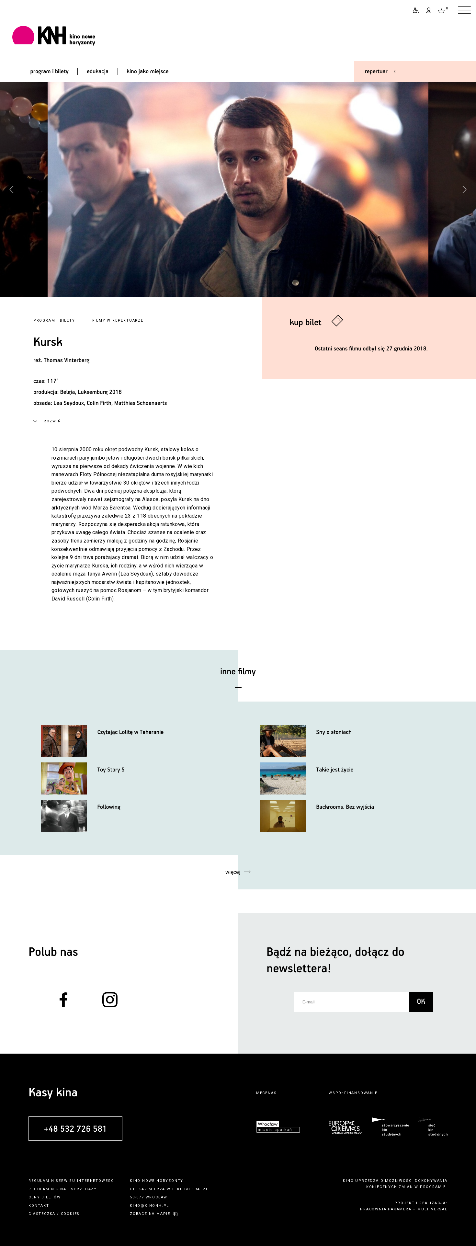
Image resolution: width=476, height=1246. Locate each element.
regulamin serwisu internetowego (71, 1181)
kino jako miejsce (148, 71)
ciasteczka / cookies (54, 1214)
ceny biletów (44, 1197)
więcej (233, 872)
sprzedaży (84, 1189)
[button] (464, 189)
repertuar (376, 71)
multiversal (432, 1209)
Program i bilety (54, 320)
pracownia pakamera (385, 1209)
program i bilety (49, 71)
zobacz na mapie (150, 1214)
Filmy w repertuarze (117, 320)
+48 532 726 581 (75, 1129)
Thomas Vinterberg (66, 360)
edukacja (97, 71)
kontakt (38, 1206)
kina (61, 1189)
